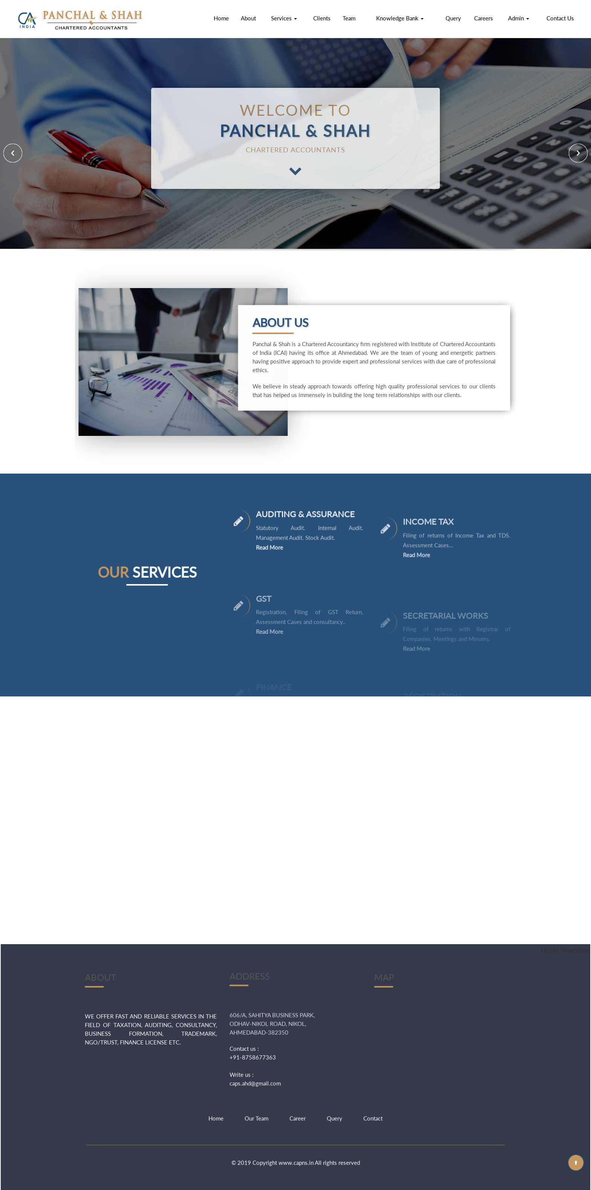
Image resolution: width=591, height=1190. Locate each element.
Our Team (256, 1093)
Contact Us (560, 18)
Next (578, 153)
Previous (12, 153)
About (248, 18)
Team (349, 18)
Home (221, 18)
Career (297, 1093)
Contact (373, 1093)
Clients (322, 18)
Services (284, 18)
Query (453, 18)
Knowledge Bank (400, 18)
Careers (483, 18)
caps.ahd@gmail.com (255, 1016)
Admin (518, 18)
